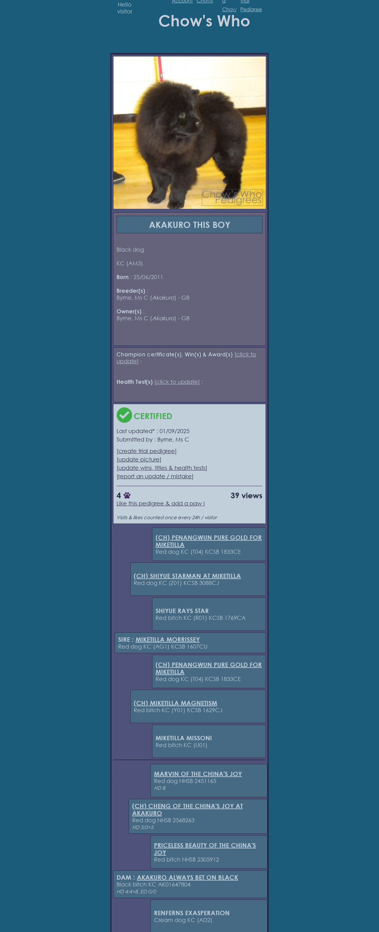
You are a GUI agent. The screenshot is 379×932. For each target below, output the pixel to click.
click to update (177, 381)
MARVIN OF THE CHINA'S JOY (198, 773)
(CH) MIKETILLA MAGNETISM (175, 703)
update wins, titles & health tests (161, 467)
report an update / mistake (155, 476)
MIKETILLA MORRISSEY (168, 639)
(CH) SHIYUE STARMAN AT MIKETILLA (187, 575)
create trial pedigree (146, 450)
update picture (139, 459)
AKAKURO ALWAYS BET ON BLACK (187, 877)
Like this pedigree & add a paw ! (161, 503)
